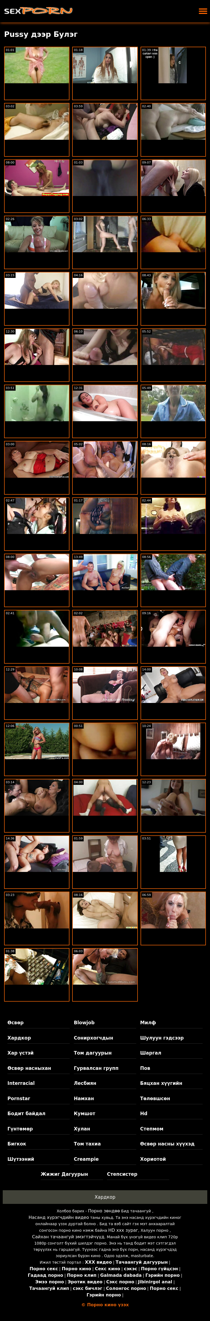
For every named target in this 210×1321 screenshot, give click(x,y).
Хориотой (153, 1159)
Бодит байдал (26, 1113)
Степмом (152, 1129)
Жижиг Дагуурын (64, 1174)
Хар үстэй (20, 1053)
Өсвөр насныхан (29, 1068)
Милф (148, 1022)
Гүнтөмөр (20, 1129)
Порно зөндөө (104, 1210)
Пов (145, 1068)
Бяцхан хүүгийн (161, 1083)
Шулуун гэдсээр (162, 1038)
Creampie (86, 1159)
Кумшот (84, 1113)
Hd (143, 1113)
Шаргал (150, 1053)
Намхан (84, 1098)
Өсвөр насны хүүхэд (167, 1144)
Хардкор (19, 1038)
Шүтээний (20, 1159)
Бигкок (16, 1144)
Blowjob (84, 1022)
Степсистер (122, 1174)
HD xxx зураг (123, 1230)
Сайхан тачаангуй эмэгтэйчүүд (68, 1236)
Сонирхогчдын (93, 1038)
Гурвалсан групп (96, 1068)
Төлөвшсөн (155, 1098)
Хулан (82, 1129)
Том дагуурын (93, 1053)
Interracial (21, 1083)
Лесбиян (85, 1083)
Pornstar (18, 1098)
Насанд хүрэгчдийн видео (59, 1217)
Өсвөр (15, 1022)
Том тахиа (87, 1144)
